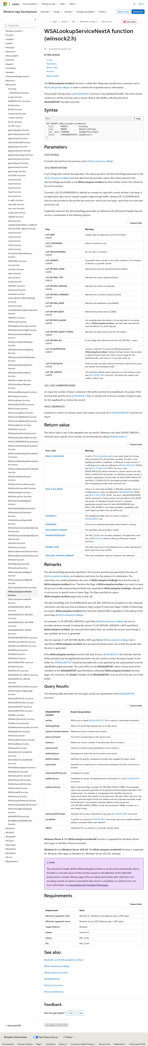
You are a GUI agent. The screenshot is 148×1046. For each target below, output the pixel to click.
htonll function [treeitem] (14, 192)
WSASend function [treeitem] (16, 735)
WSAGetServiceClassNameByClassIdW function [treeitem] (23, 537)
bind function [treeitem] (14, 105)
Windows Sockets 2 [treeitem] (14, 31)
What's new (123, 11)
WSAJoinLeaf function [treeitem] (18, 568)
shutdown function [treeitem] (16, 294)
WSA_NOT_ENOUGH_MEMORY (60, 555)
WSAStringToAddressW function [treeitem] (22, 804)
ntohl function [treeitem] (14, 241)
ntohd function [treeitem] (14, 232)
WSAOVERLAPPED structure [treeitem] (20, 662)
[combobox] (19, 25)
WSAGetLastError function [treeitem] (20, 496)
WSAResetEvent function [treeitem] (19, 731)
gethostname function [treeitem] (18, 138)
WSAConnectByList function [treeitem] (20, 412)
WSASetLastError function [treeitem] (19, 775)
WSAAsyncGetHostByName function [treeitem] (20, 344)
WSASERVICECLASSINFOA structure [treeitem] (20, 754)
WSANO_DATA (52, 547)
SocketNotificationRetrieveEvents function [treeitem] (22, 312)
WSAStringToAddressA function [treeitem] (22, 800)
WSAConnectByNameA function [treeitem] (22, 416)
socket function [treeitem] (15, 305)
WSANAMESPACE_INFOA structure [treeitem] (19, 609)
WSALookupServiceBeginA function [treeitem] (20, 574)
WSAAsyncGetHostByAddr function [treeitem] (20, 336)
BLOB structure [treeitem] (15, 109)
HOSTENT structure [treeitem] (16, 175)
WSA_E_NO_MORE (54, 489)
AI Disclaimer (8, 1044)
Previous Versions (25, 1044)
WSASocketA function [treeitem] (18, 788)
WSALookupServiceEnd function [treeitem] (22, 587)
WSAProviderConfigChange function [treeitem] (20, 692)
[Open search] (134, 4)
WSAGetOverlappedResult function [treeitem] (19, 502)
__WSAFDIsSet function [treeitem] (18, 92)
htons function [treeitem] (14, 196)
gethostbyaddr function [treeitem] (18, 130)
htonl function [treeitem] (14, 187)
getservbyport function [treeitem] (18, 163)
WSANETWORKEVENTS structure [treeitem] (22, 637)
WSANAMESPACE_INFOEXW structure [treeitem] (20, 624)
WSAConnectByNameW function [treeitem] (22, 421)
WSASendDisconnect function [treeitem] (21, 739)
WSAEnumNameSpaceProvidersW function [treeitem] (23, 470)
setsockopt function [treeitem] (17, 289)
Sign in (141, 3)
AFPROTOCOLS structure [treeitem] (19, 101)
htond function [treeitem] (14, 179)
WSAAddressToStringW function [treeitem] (22, 330)
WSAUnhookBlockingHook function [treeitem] (20, 810)
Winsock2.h (107, 21)
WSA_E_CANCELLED (55, 456)
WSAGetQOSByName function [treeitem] (21, 508)
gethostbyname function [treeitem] (19, 134)
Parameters (52, 63)
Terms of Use (104, 1044)
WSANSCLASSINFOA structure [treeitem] (22, 641)
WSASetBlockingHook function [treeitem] (22, 767)
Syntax (49, 60)
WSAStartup (97, 538)
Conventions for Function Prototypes (88, 884)
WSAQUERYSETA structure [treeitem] (20, 706)
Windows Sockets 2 (88, 21)
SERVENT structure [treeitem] (16, 285)
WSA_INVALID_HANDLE (56, 529)
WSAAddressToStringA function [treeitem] (22, 326)
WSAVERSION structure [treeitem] (18, 816)
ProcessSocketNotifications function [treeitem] (20, 255)
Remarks (50, 71)
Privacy (62, 1044)
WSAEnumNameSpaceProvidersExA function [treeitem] (23, 455)
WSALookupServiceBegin (57, 87)
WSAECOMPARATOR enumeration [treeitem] (23, 441)
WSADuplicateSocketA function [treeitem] (22, 433)
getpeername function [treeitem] (18, 146)
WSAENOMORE (126, 492)
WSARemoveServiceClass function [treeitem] (23, 727)
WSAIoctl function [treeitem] (16, 559)
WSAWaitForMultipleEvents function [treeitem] (20, 822)
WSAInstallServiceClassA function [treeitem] (23, 551)
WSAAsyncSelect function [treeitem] (19, 380)
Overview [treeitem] (12, 88)
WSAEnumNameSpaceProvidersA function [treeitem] (23, 447)
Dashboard (138, 11)
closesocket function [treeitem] (17, 113)
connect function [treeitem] (15, 117)
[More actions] (141, 21)
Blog (38, 1044)
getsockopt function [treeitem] (17, 171)
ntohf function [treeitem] (14, 236)
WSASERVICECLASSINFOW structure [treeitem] (20, 761)
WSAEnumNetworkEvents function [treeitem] (19, 478)
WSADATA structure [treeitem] (17, 429)
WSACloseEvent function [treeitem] (19, 400)
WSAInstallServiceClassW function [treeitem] (23, 555)
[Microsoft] (5, 4)
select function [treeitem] (14, 273)
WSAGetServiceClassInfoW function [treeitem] (20, 522)
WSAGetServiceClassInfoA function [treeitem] (19, 514)
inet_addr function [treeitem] (16, 204)
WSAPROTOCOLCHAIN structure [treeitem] (22, 686)
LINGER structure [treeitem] (15, 216)
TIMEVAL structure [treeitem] (16, 317)
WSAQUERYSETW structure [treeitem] (20, 710)
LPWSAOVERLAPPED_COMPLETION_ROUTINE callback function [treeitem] (22, 227)
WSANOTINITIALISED (55, 535)
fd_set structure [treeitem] (15, 121)
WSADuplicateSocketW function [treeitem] (22, 437)
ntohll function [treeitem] (14, 245)
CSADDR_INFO (98, 375)
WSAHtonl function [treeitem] (16, 543)
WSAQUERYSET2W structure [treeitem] (21, 702)
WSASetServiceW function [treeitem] (20, 784)
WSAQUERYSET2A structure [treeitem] (20, 698)
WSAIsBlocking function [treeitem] (18, 563)
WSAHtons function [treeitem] (17, 547)
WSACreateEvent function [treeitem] (19, 425)
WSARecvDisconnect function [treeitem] (21, 719)
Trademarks (119, 1044)
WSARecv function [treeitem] (16, 715)
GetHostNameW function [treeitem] (19, 142)
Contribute (50, 1044)
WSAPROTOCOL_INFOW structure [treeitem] (19, 681)
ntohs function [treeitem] (14, 249)
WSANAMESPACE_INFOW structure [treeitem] (19, 632)
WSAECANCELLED (127, 465)
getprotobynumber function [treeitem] (20, 154)
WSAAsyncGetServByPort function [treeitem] (19, 374)
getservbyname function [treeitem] (19, 159)
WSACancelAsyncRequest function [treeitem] (19, 386)
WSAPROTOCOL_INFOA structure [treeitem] (23, 674)
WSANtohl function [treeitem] (16, 654)
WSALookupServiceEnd (103, 456)
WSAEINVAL (51, 524)
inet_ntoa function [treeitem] (16, 208)
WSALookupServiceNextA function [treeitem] (20, 593)
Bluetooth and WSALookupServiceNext (63, 959)
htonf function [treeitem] (14, 183)
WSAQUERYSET (81, 93)
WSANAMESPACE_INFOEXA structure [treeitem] (20, 616)
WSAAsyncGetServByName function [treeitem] (20, 367)
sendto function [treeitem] (15, 281)
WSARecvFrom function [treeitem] (18, 723)
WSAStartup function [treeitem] (17, 796)
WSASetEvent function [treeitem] (18, 771)
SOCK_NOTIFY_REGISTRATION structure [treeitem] (21, 300)
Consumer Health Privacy (82, 1044)
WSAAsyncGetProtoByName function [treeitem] (20, 351)
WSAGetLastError (118, 436)
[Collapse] (35, 19)
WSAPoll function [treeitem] (15, 666)
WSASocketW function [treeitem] (18, 792)
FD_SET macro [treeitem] (14, 125)
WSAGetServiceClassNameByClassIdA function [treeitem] (23, 529)
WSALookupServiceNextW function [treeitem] (19, 601)
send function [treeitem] (14, 277)
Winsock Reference (54, 991)
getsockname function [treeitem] (18, 167)
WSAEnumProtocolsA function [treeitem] (21, 484)
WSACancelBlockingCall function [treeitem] (22, 392)
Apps (54, 21)
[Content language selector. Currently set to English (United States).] (15, 1037)
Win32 (64, 21)
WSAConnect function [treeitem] (18, 408)
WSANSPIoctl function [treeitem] (18, 650)
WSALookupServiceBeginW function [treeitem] (20, 581)
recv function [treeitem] (14, 265)
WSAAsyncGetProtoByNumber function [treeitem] (21, 359)
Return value (52, 67)
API (73, 21)
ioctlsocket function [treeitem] (17, 212)
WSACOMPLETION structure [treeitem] (21, 404)
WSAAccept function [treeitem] (17, 321)
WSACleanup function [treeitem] (18, 396)
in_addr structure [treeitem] (15, 200)
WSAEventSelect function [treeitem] (19, 492)
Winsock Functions (53, 985)
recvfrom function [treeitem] (16, 269)
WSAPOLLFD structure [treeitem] (18, 670)
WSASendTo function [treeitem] (17, 748)
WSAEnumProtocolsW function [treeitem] (22, 488)
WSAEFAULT (80, 395)
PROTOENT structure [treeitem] (17, 261)
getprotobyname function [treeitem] (19, 150)
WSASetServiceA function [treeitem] (19, 780)
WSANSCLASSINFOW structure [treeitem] (22, 645)
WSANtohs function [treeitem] (17, 658)
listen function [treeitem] (14, 221)
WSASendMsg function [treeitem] (18, 743)
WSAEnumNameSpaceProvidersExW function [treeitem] (23, 463)
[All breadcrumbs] (46, 21)
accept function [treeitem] (15, 97)
